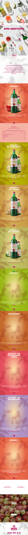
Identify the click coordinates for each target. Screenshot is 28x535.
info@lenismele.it (14, 511)
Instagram (20, 509)
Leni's (3, 3)
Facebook (17, 509)
